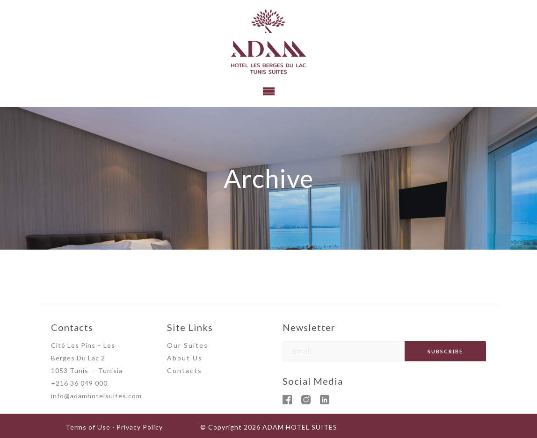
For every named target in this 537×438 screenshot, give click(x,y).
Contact (182, 370)
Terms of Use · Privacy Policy (114, 427)
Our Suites (187, 345)
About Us (185, 358)
